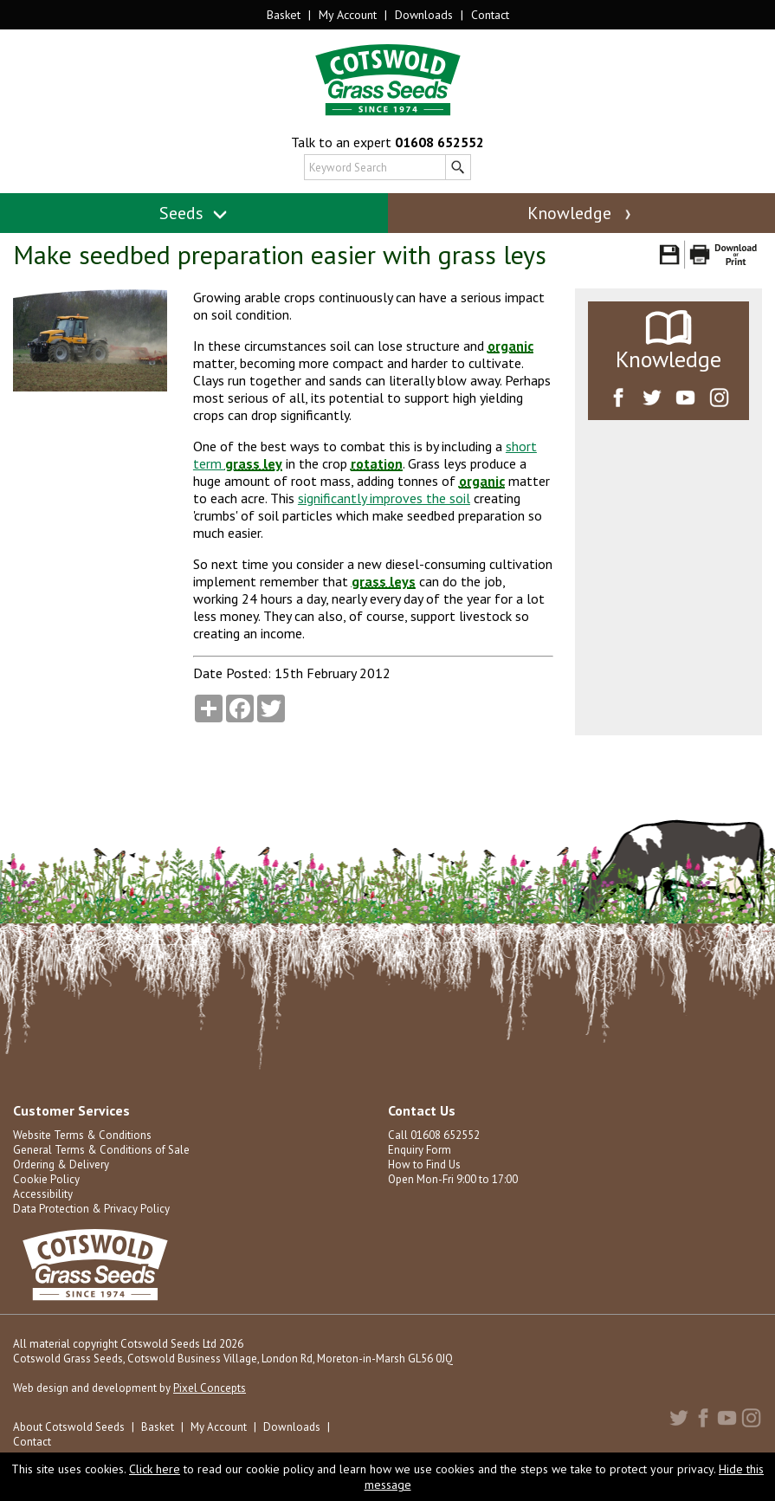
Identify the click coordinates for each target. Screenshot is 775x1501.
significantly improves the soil (384, 498)
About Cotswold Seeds (69, 1427)
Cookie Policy (46, 1179)
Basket (283, 15)
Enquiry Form (419, 1149)
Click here (154, 1469)
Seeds (193, 213)
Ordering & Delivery (61, 1164)
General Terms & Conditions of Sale (101, 1149)
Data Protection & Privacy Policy (91, 1208)
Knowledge (581, 213)
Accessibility (43, 1194)
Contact (490, 15)
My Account (348, 15)
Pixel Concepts (209, 1388)
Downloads (424, 15)
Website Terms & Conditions (82, 1135)
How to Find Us (424, 1164)
